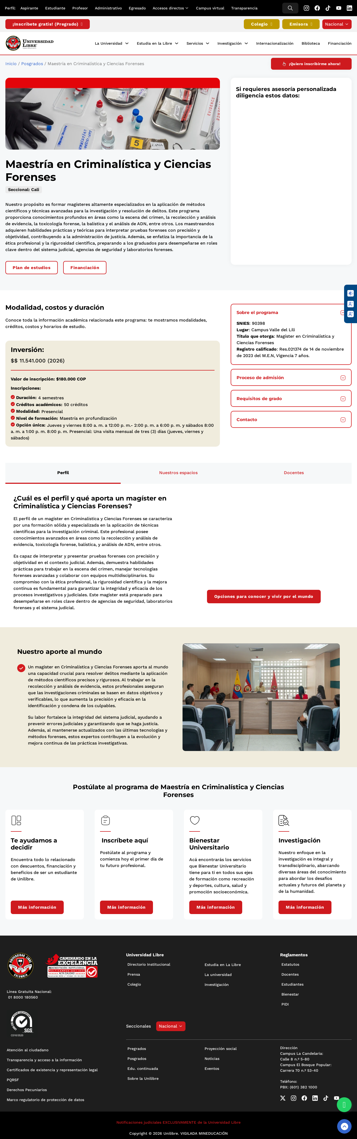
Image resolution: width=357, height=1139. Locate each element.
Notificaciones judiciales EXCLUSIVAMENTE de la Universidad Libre (178, 1121)
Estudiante (56, 8)
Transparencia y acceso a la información (44, 1058)
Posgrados (32, 62)
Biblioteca (311, 43)
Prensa (133, 973)
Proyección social (221, 1047)
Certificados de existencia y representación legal (52, 1068)
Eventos (212, 1067)
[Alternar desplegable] (188, 8)
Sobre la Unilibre (143, 1077)
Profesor (80, 8)
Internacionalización (275, 43)
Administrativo (108, 8)
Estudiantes (292, 983)
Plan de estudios (32, 266)
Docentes (290, 973)
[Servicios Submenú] (207, 43)
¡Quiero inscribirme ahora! (311, 62)
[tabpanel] (178, 551)
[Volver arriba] (344, 1126)
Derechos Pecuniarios (27, 1088)
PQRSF (13, 1078)
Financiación (340, 43)
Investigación (229, 43)
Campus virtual (211, 8)
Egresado (137, 8)
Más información (37, 906)
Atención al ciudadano (27, 1048)
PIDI (285, 1003)
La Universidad (108, 43)
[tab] (63, 471)
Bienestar (290, 993)
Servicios (195, 43)
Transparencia (245, 8)
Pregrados (136, 1047)
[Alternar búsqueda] (290, 8)
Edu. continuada (142, 1067)
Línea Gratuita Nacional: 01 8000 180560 (29, 993)
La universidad (218, 973)
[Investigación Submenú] (246, 43)
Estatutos (290, 963)
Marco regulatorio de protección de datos (45, 1098)
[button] (291, 311)
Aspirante (30, 8)
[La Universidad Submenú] (127, 43)
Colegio (261, 24)
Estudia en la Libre (154, 43)
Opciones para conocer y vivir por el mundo (263, 595)
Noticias (212, 1057)
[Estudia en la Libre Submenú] (176, 43)
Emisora (301, 24)
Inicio (11, 62)
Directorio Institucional (148, 963)
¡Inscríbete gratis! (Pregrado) (48, 24)
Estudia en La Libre (223, 963)
